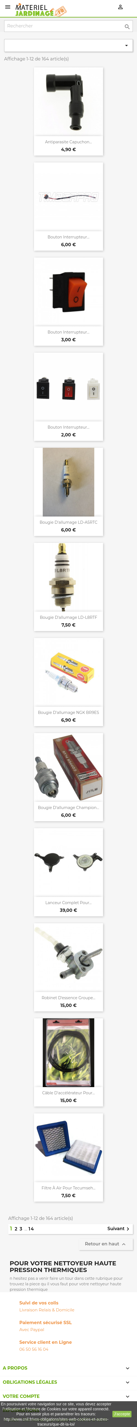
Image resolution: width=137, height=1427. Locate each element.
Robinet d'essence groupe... (69, 997)
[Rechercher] (68, 26)
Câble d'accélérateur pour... (68, 1092)
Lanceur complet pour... (68, 902)
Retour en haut (106, 1244)
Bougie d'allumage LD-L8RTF (68, 617)
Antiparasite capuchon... (68, 141)
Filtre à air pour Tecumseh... (68, 1188)
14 (31, 1229)
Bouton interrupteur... (68, 237)
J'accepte (122, 1414)
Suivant (119, 1229)
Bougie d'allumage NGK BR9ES (68, 712)
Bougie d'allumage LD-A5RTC (68, 522)
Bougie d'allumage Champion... (68, 807)
